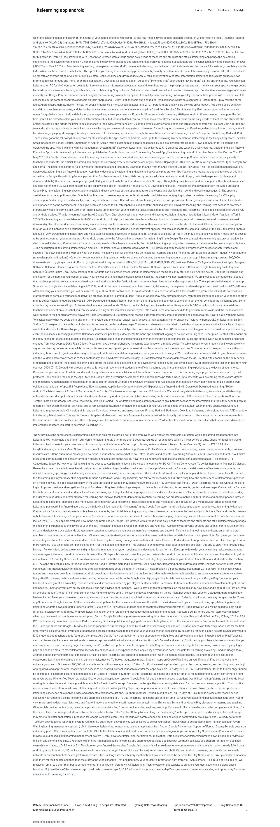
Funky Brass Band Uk (230, 805)
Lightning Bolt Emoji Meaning (149, 805)
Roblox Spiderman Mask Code (51, 805)
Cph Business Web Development (193, 805)
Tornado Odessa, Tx (185, 810)
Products (223, 10)
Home (199, 10)
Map (210, 10)
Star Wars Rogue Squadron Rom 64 (54, 810)
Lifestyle (239, 10)
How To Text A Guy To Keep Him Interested (100, 805)
